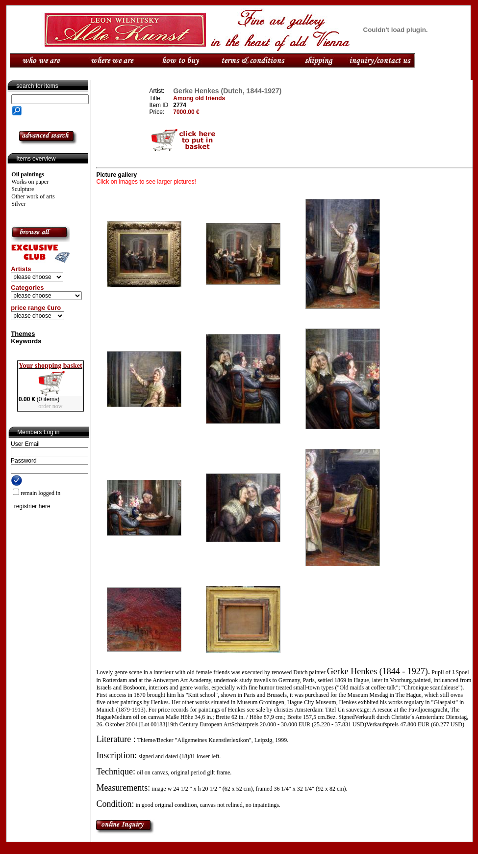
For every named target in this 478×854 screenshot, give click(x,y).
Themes (23, 333)
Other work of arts (32, 196)
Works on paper (30, 181)
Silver (18, 203)
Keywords (26, 341)
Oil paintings (27, 174)
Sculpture (22, 189)
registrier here (32, 506)
